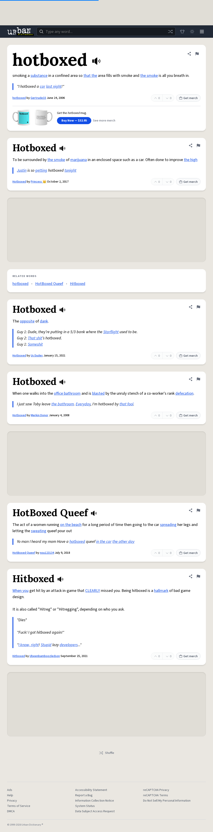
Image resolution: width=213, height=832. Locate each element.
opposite (27, 321)
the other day (123, 541)
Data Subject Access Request (95, 811)
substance (38, 75)
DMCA (11, 811)
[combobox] (106, 31)
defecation (184, 393)
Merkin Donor (39, 415)
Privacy (12, 800)
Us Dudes (37, 355)
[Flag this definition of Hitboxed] (198, 576)
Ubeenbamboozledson (45, 656)
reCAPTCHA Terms (155, 795)
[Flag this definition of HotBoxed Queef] (198, 510)
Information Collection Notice (94, 800)
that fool (126, 404)
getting (41, 170)
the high (190, 160)
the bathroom (62, 404)
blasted (98, 393)
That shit (35, 338)
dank (44, 321)
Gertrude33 (38, 98)
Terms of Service (18, 806)
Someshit (35, 344)
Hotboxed (19, 181)
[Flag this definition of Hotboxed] (198, 145)
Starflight (111, 332)
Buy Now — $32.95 (74, 120)
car (42, 86)
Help (10, 795)
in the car (104, 541)
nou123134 (47, 553)
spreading (168, 524)
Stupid (46, 645)
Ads (9, 790)
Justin (21, 170)
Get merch (188, 98)
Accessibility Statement (91, 790)
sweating (38, 531)
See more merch (104, 120)
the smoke (149, 75)
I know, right (28, 645)
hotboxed (19, 98)
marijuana (78, 160)
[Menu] (202, 32)
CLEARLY (92, 590)
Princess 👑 (38, 181)
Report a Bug (84, 795)
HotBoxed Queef (49, 284)
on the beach (70, 524)
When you (20, 590)
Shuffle (106, 753)
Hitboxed (77, 284)
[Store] (182, 32)
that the (90, 75)
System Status (85, 806)
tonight (70, 170)
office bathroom (67, 393)
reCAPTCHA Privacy (156, 790)
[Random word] (170, 31)
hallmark (161, 590)
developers (69, 645)
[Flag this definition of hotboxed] (197, 53)
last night (53, 86)
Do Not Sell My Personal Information (167, 800)
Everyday (83, 404)
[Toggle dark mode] (192, 32)
